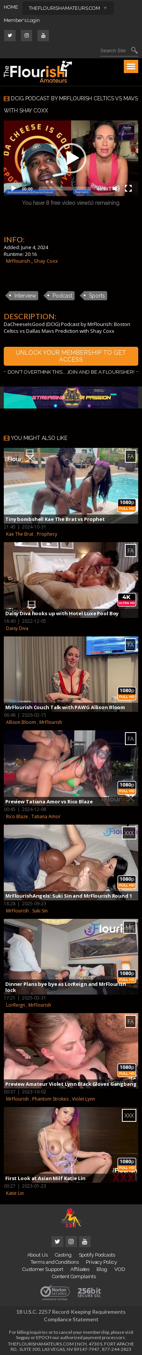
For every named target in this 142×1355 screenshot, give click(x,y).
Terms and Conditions (55, 1262)
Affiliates (79, 1269)
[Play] (13, 188)
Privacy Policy (101, 1262)
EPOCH (43, 1337)
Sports (97, 296)
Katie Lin (15, 1193)
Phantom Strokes (50, 1099)
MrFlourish (18, 260)
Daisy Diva (17, 628)
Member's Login (22, 20)
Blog (102, 1269)
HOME (11, 7)
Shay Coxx (46, 260)
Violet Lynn (83, 1099)
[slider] (65, 188)
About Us (37, 1255)
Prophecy (47, 534)
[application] (71, 158)
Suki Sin (40, 910)
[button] (71, 158)
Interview (25, 296)
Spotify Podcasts (97, 1255)
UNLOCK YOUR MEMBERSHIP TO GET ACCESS (71, 356)
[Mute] (116, 188)
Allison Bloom (21, 722)
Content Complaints (74, 1276)
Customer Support (42, 1269)
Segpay (23, 1337)
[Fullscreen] (128, 188)
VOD (119, 1269)
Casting (63, 1255)
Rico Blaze (17, 816)
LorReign (15, 1005)
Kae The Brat (19, 534)
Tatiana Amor (46, 816)
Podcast (62, 296)
